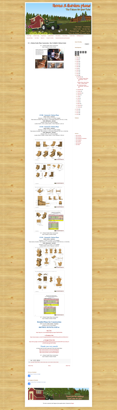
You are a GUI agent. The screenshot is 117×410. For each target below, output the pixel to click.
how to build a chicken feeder (53, 362)
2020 (77, 66)
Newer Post (30, 365)
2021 (77, 65)
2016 (77, 73)
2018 (77, 70)
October (79, 91)
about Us (42, 38)
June (78, 98)
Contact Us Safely (50, 38)
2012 (77, 112)
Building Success (80, 35)
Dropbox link (49, 335)
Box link (49, 330)
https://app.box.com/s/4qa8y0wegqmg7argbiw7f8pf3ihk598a (49, 332)
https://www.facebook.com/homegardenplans (49, 351)
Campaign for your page (41, 382)
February (79, 105)
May (78, 100)
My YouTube (78, 135)
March (78, 103)
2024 (77, 59)
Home (49, 365)
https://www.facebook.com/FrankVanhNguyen (49, 349)
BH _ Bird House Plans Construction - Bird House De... (82, 86)
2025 (77, 57)
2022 (77, 63)
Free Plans (37, 38)
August (78, 94)
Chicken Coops (36, 35)
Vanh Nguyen (30, 374)
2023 (77, 61)
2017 (77, 71)
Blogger (72, 403)
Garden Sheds (51, 35)
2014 (77, 109)
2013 (77, 111)
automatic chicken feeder (35, 362)
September (79, 93)
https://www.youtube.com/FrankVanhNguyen (49, 352)
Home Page (29, 35)
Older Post (68, 365)
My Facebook (78, 137)
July (78, 96)
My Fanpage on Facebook (81, 138)
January (79, 107)
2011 (77, 114)
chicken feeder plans (44, 362)
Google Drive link (49, 340)
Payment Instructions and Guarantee (63, 38)
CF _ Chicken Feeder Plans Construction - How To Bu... (82, 79)
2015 (77, 75)
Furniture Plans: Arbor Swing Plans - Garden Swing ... (83, 83)
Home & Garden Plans (32, 382)
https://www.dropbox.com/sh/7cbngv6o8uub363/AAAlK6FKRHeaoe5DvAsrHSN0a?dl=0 (49, 337)
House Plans (65, 35)
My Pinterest (78, 143)
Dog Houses (43, 35)
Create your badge (37, 374)
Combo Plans (72, 35)
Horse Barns (58, 35)
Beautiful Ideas (30, 38)
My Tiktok (78, 144)
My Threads (78, 141)
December (79, 76)
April (78, 101)
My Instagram (78, 140)
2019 (77, 68)
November (79, 89)
